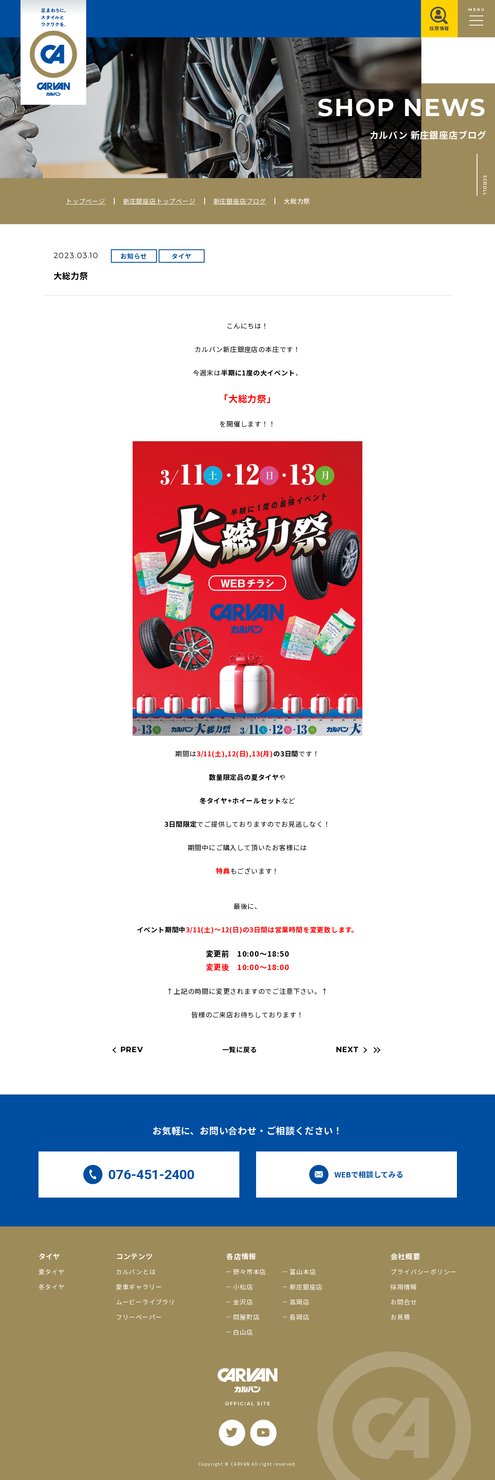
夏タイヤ (51, 1271)
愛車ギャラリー (139, 1286)
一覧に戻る (239, 1049)
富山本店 (303, 1271)
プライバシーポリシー (423, 1271)
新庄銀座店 (306, 1286)
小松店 (243, 1286)
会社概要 (405, 1256)
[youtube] (263, 1433)
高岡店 (299, 1301)
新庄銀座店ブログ (239, 201)
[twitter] (232, 1433)
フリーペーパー (139, 1316)
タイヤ (181, 255)
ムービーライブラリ (145, 1301)
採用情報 (403, 1286)
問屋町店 (246, 1316)
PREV (132, 1049)
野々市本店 (249, 1271)
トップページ (85, 201)
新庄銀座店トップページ (159, 201)
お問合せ (403, 1301)
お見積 (400, 1316)
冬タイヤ (51, 1286)
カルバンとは (136, 1271)
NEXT (347, 1049)
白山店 (243, 1331)
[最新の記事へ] (376, 1050)
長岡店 (299, 1316)
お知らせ (134, 255)
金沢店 (243, 1301)
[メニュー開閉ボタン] (476, 18)
